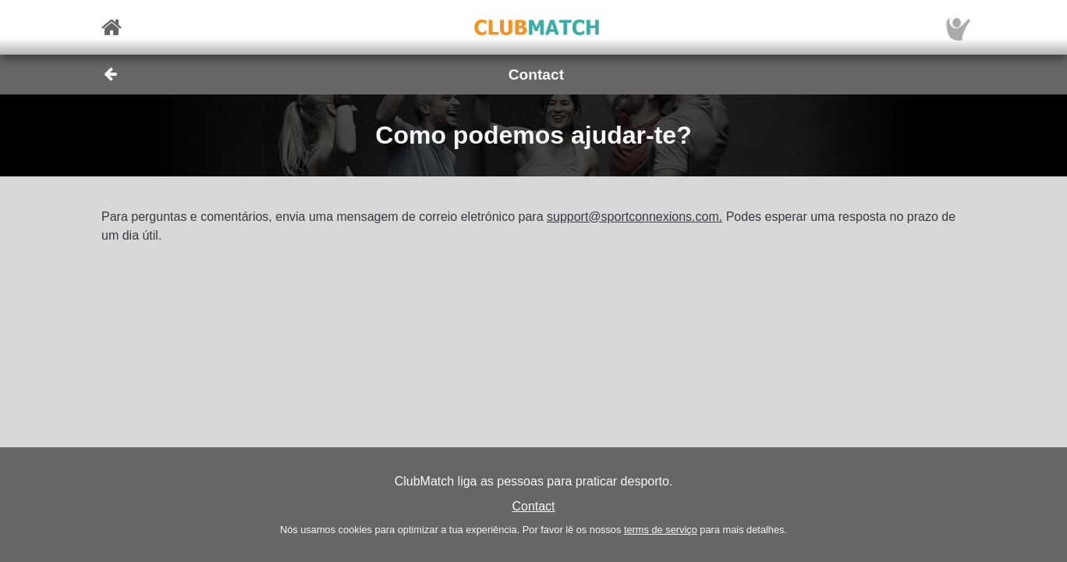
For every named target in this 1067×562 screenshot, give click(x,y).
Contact (533, 506)
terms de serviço (660, 529)
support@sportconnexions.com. (634, 216)
